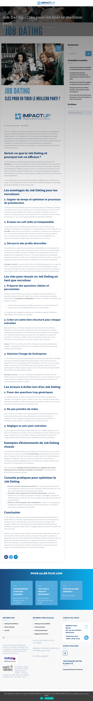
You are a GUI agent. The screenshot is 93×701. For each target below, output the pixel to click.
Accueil (7, 630)
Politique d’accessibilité (42, 623)
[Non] (91, 696)
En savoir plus (44, 598)
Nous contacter (69, 595)
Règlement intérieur (41, 634)
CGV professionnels (41, 630)
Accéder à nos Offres (22, 598)
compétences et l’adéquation (24, 298)
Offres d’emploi (9, 627)
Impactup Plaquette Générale (73, 669)
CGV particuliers (40, 627)
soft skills (7, 231)
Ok (42, 698)
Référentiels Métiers (11, 623)
